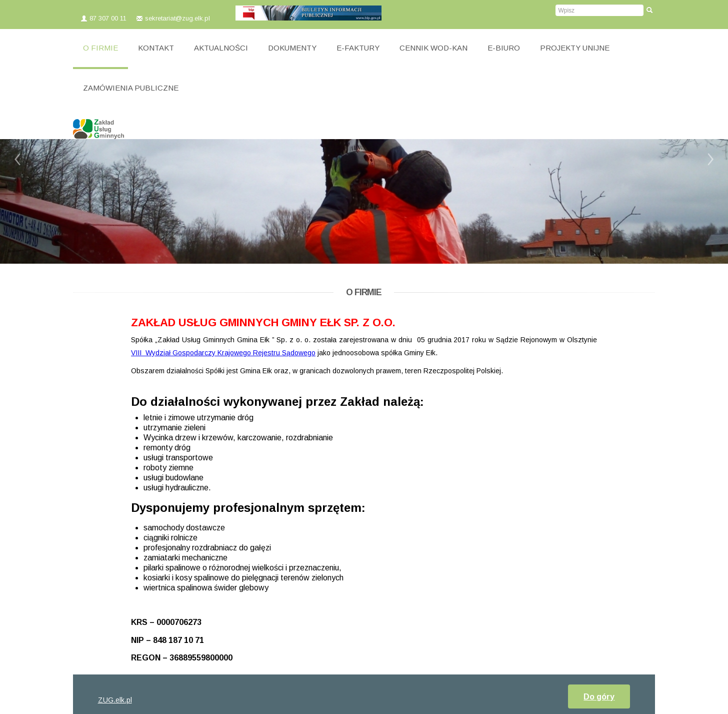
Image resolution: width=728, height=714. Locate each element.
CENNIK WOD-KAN (434, 48)
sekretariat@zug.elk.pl (178, 18)
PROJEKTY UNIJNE (575, 48)
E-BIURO (504, 48)
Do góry (599, 696)
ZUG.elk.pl (115, 700)
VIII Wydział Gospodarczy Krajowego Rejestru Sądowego (223, 353)
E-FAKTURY (358, 48)
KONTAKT (156, 48)
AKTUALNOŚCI (221, 48)
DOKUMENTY (292, 48)
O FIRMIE (100, 48)
